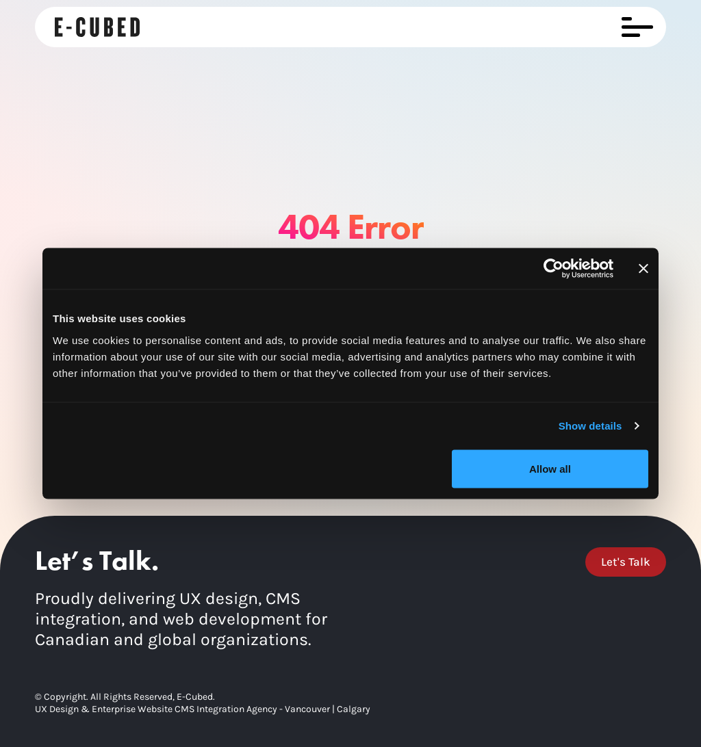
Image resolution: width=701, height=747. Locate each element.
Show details (590, 426)
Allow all (550, 468)
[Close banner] (643, 269)
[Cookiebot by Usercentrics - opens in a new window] (553, 269)
